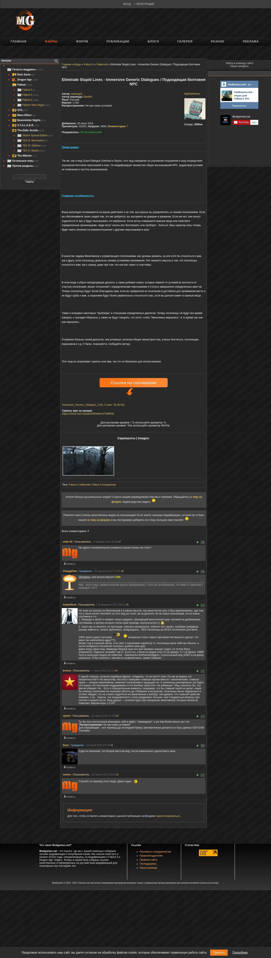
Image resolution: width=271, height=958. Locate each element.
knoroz (67, 670)
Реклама (251, 41)
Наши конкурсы (239, 66)
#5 (127, 604)
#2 (111, 745)
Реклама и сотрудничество (155, 851)
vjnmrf (67, 715)
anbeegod (76, 93)
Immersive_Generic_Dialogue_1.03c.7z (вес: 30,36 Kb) (93, 404)
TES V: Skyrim (31, 150)
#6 (122, 571)
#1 (117, 774)
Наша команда (148, 867)
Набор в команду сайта (239, 63)
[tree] (29, 117)
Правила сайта (148, 859)
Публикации (118, 41)
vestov (67, 774)
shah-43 (67, 541)
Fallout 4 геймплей (79, 484)
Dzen (66, 745)
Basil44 (88, 96)
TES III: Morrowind (32, 140)
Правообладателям (151, 855)
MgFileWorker (192, 93)
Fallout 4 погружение (104, 484)
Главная (18, 41)
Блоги (153, 41)
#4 (116, 670)
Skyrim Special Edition (35, 135)
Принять (219, 952)
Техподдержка (148, 863)
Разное (217, 41)
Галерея (185, 41)
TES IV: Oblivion (31, 145)
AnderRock (69, 604)
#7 (119, 541)
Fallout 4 (27, 99)
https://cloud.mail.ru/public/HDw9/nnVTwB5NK (88, 413)
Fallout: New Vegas (34, 105)
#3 (117, 715)
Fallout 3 (27, 94)
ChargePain (70, 571)
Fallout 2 (26, 89)
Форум (82, 41)
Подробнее (240, 952)
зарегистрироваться (168, 816)
